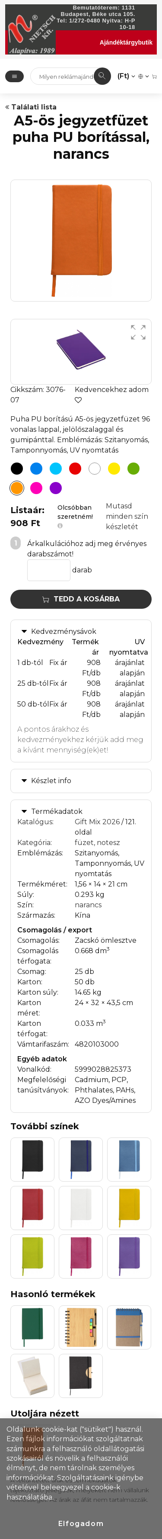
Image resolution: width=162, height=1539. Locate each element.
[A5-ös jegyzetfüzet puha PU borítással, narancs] (16, 488)
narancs (88, 905)
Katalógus (34, 822)
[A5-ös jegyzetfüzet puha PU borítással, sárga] (114, 468)
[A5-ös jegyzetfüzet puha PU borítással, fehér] (94, 468)
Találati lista (31, 107)
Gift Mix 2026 (97, 822)
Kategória (34, 843)
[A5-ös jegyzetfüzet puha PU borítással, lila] (55, 488)
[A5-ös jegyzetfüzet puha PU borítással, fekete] (16, 468)
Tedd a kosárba (81, 599)
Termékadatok (57, 811)
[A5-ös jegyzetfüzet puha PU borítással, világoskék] (55, 468)
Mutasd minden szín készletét (127, 516)
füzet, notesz (97, 843)
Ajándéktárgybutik (126, 42)
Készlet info (51, 781)
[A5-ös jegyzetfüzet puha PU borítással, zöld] (133, 468)
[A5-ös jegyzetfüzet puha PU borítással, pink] (36, 488)
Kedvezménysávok (63, 631)
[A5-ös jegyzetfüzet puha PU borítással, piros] (75, 468)
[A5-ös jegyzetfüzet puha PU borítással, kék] (36, 468)
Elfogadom (81, 1524)
